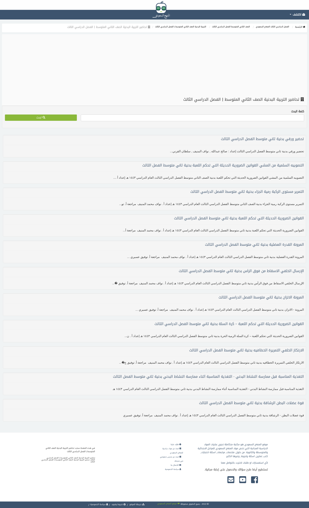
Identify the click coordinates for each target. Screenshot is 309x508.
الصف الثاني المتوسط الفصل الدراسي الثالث (231, 27)
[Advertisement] (154, 65)
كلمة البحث (297, 112)
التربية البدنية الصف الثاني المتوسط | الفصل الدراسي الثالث (180, 27)
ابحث (40, 117)
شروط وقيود (118, 504)
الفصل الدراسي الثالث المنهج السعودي (272, 27)
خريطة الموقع (137, 504)
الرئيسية (300, 27)
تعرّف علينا (176, 444)
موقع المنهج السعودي (168, 503)
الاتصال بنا (176, 465)
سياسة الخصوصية (173, 469)
